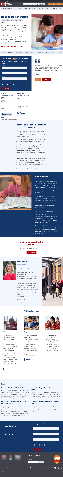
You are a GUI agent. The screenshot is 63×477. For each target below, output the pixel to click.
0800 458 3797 (13, 1)
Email (3, 71)
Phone (3, 76)
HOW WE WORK (29, 52)
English (10, 84)
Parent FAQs (57, 8)
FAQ (60, 52)
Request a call (31, 252)
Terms (46, 471)
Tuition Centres (7, 8)
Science (16, 84)
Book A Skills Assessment (55, 4)
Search (42, 4)
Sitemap (61, 471)
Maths (5, 84)
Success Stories (44, 8)
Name (3, 65)
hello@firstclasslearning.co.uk (37, 468)
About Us (11, 467)
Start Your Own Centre (57, 0)
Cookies (50, 471)
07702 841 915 (46, 79)
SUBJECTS (40, 52)
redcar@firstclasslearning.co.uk (7, 119)
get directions (7, 114)
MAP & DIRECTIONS (7, 52)
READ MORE (7, 369)
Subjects (19, 8)
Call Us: (38, 79)
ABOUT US (19, 52)
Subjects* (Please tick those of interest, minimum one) (14, 82)
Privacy (55, 471)
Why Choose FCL (30, 8)
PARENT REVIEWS (51, 52)
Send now (6, 88)
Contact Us (2, 467)
